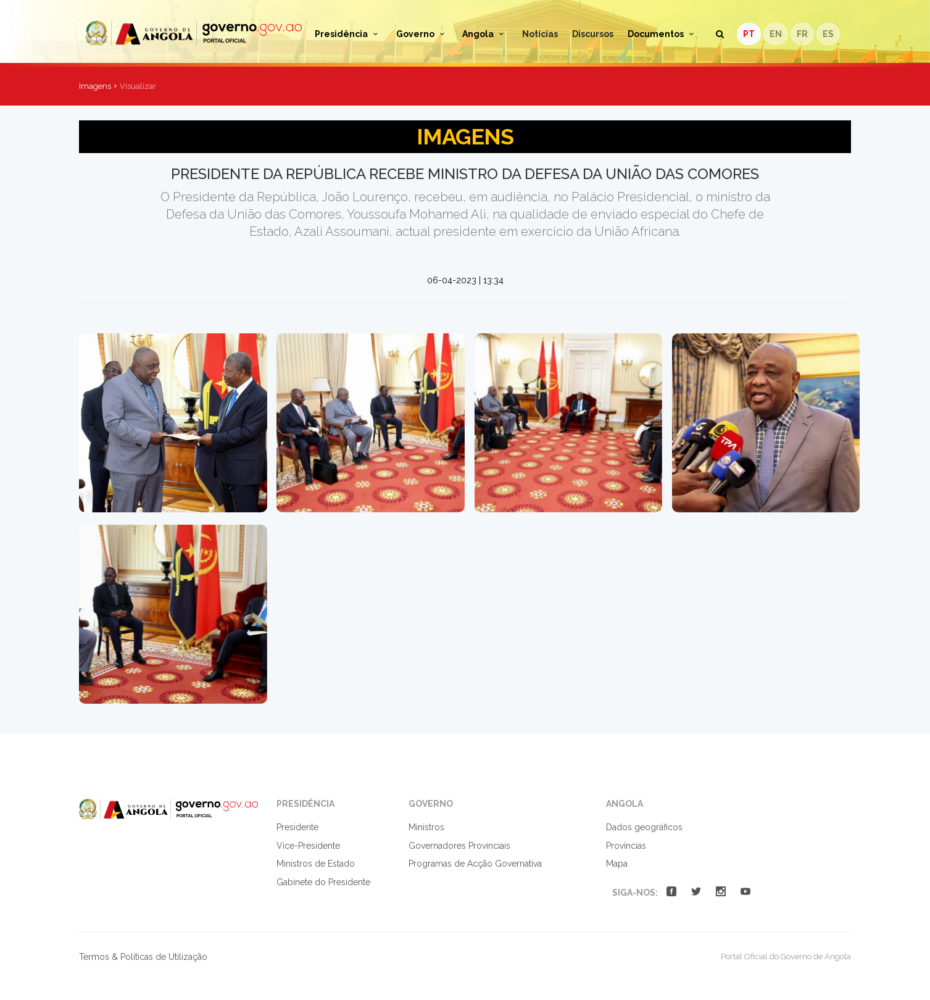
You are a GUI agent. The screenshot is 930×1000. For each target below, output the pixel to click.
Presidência (348, 34)
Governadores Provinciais (459, 846)
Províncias (626, 846)
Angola (485, 34)
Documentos (663, 34)
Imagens (95, 86)
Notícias (540, 34)
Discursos (592, 34)
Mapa (617, 864)
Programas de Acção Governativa (475, 864)
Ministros (426, 827)
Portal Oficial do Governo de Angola (194, 33)
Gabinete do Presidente (323, 882)
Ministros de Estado (315, 864)
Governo (422, 34)
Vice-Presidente (308, 846)
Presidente (297, 827)
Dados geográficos (644, 827)
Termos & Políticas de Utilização (143, 957)
